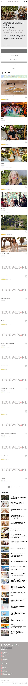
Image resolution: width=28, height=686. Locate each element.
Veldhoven (13, 64)
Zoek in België (13, 59)
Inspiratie (4, 652)
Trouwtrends (5, 661)
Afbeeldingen (5, 653)
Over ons (4, 665)
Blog (3, 656)
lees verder (6, 45)
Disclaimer (4, 671)
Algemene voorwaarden (7, 673)
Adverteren (4, 667)
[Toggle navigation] (1, 2)
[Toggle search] (26, 2)
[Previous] (22, 487)
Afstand (14, 68)
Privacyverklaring (6, 674)
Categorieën (14, 51)
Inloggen (4, 668)
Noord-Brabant (13, 55)
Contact (4, 670)
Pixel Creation (24, 683)
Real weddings (5, 658)
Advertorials (5, 659)
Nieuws (4, 655)
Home (2, 4)
